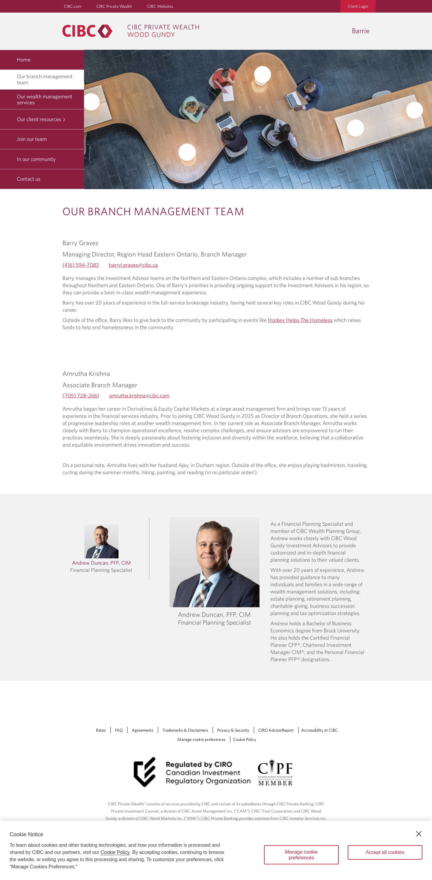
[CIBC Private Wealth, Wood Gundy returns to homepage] (133, 31)
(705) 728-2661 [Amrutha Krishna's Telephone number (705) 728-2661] (80, 395)
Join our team (32, 139)
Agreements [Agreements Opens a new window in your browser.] (142, 730)
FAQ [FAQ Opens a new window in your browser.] (119, 730)
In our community (36, 159)
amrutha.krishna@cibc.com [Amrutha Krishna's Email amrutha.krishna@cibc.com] (139, 395)
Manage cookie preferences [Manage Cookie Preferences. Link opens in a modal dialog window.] (201, 739)
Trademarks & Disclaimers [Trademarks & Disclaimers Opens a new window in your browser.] (185, 730)
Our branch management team (45, 79)
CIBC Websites (160, 6)
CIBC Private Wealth (114, 6)
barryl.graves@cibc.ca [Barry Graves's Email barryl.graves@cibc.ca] (133, 265)
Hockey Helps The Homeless (300, 320)
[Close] (418, 833)
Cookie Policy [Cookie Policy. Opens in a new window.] (115, 852)
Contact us (28, 179)
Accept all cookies (385, 852)
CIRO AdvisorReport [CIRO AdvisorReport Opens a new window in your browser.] (276, 730)
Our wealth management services (44, 99)
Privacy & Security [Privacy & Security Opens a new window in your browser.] (233, 730)
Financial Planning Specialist (214, 622)
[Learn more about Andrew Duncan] (101, 548)
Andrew (214, 614)
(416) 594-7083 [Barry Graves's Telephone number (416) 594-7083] (80, 265)
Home (24, 59)
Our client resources (41, 119)
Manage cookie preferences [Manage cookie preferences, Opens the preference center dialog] (301, 854)
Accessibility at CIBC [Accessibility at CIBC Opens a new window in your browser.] (319, 730)
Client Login (358, 6)
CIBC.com (72, 6)
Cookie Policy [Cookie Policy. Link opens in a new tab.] (244, 739)
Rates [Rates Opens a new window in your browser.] (101, 730)
